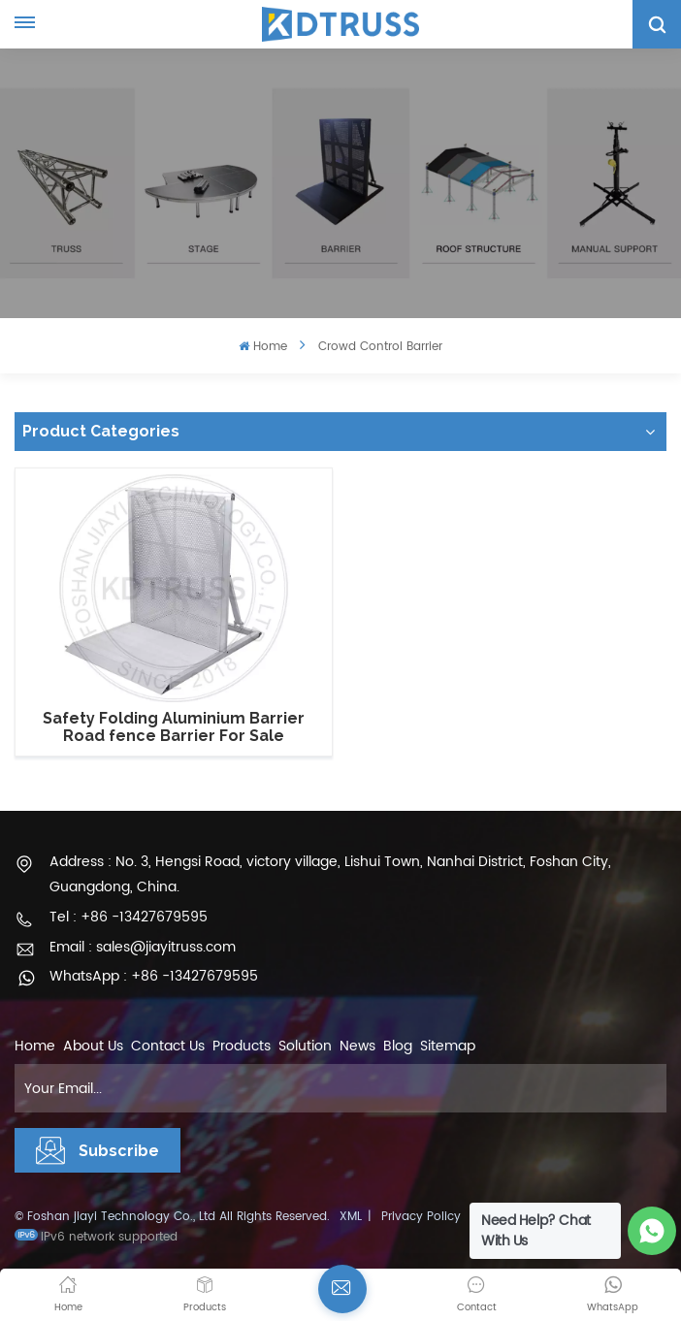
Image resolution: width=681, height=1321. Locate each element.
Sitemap (447, 1046)
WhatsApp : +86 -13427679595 (153, 976)
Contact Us (168, 1046)
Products (241, 1046)
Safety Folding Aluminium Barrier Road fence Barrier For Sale (174, 727)
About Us (93, 1046)
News (357, 1046)
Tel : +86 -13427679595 (128, 917)
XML (351, 1217)
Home (262, 347)
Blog (397, 1046)
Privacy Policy (421, 1217)
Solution (305, 1046)
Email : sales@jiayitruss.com (142, 947)
